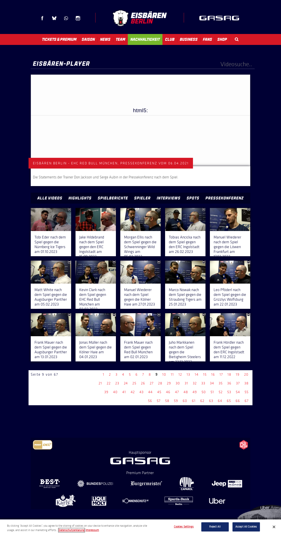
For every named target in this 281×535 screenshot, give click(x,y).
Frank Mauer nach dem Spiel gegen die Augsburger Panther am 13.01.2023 (50, 349)
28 (160, 383)
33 (203, 383)
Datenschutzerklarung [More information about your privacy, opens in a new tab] (72, 530)
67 (247, 400)
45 (159, 392)
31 (186, 383)
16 (213, 374)
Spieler (142, 198)
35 (221, 383)
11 (172, 374)
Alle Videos (49, 198)
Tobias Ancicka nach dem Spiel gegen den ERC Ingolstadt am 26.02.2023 (184, 244)
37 (238, 383)
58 (167, 400)
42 (133, 392)
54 (238, 392)
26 (143, 383)
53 (229, 392)
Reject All (214, 526)
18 (229, 374)
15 (205, 374)
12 (180, 374)
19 (238, 374)
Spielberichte (113, 198)
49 (195, 392)
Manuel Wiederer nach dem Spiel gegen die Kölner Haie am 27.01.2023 (139, 297)
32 (195, 383)
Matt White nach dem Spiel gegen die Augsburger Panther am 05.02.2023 (50, 297)
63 (211, 400)
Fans (207, 39)
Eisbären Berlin (140, 18)
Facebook (42, 18)
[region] (140, 527)
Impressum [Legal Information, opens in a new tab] (92, 530)
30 (178, 383)
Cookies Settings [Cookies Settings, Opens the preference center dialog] (184, 526)
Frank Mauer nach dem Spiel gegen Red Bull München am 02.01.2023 (138, 349)
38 (246, 383)
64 (220, 400)
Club (170, 39)
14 (196, 374)
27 (151, 383)
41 (124, 392)
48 (186, 392)
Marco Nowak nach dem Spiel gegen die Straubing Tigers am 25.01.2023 (185, 297)
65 (229, 400)
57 (158, 400)
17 (221, 374)
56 (150, 400)
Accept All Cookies (246, 526)
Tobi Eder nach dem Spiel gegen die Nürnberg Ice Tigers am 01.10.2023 (50, 244)
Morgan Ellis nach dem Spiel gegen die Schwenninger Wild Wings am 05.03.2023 (140, 247)
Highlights (80, 198)
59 (176, 400)
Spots (193, 198)
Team (120, 39)
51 (212, 392)
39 (106, 392)
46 (168, 392)
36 (229, 383)
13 (188, 374)
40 (115, 392)
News (105, 39)
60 (185, 400)
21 (100, 383)
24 (126, 383)
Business (189, 39)
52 (221, 392)
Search (236, 39)
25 (134, 383)
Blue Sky (54, 18)
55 (247, 392)
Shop (222, 39)
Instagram (78, 18)
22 (109, 383)
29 (169, 383)
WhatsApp (66, 18)
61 (194, 400)
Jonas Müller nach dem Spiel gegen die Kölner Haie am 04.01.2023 (95, 349)
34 (212, 383)
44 (150, 392)
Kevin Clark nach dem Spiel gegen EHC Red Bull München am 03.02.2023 (92, 299)
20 (246, 374)
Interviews (168, 198)
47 (177, 392)
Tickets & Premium (59, 39)
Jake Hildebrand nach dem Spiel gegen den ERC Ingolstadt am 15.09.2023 (91, 247)
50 (204, 392)
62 (202, 400)
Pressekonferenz (224, 198)
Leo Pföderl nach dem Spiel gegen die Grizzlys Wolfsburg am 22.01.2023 (230, 297)
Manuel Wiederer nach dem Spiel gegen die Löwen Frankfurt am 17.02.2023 (227, 247)
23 (117, 383)
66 (238, 400)
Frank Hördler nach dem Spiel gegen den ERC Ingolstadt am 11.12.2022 (229, 349)
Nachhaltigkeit (145, 39)
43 (141, 392)
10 (164, 374)
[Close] (274, 527)
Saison (88, 39)
